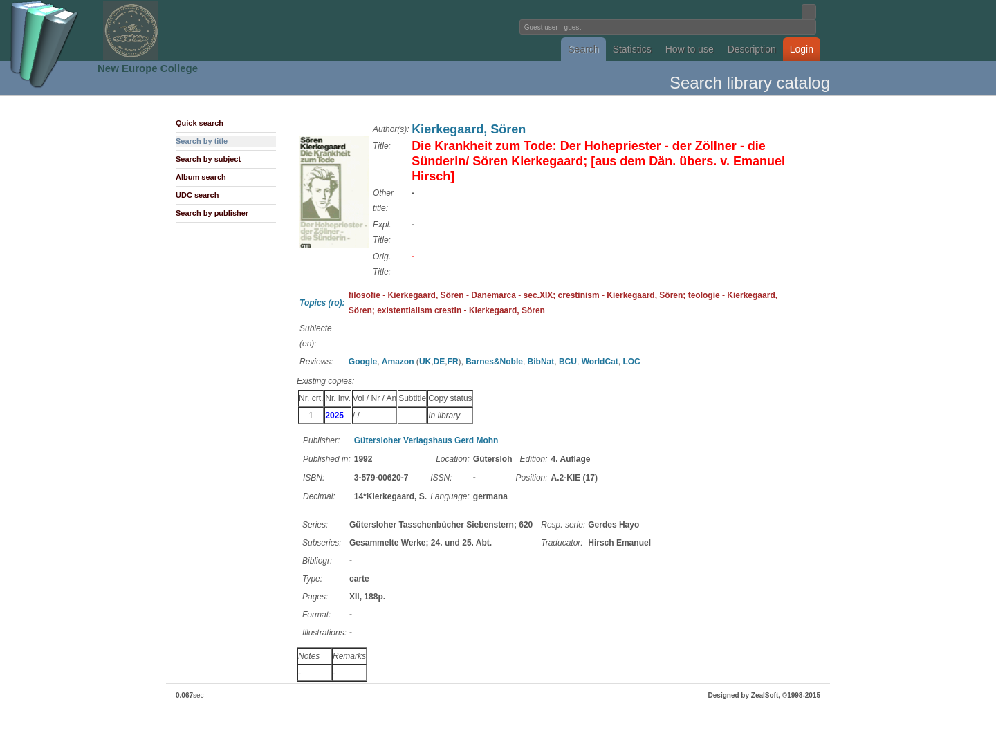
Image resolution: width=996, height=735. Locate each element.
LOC (631, 361)
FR (453, 361)
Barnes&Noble (494, 361)
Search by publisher (212, 213)
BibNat (541, 361)
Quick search (199, 123)
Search (583, 49)
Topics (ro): (322, 303)
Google (363, 361)
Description (752, 49)
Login (801, 49)
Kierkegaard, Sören (469, 129)
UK (425, 361)
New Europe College (148, 68)
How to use (689, 49)
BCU (568, 361)
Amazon (398, 361)
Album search (201, 177)
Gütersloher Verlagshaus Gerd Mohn (426, 440)
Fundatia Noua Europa (270, 30)
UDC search (197, 195)
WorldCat (600, 361)
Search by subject (208, 159)
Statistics (632, 49)
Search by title (202, 141)
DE (439, 361)
